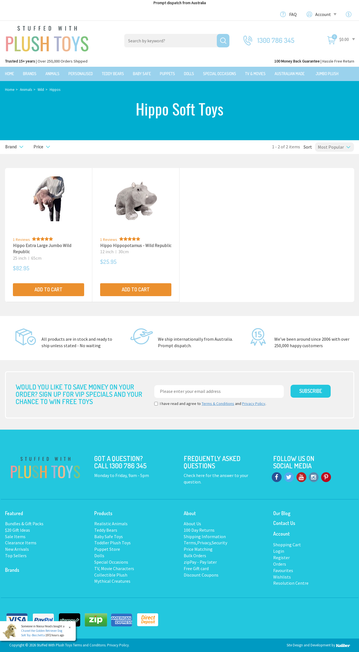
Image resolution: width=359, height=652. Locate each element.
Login (278, 551)
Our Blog (281, 513)
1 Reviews (21, 239)
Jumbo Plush (327, 73)
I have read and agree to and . (210, 403)
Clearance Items (20, 542)
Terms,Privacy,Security (205, 542)
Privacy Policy (253, 403)
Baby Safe (142, 73)
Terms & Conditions (218, 403)
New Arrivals (17, 549)
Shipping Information (205, 536)
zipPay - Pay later (200, 562)
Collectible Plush (110, 574)
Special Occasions (219, 73)
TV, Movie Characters (114, 568)
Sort (306, 146)
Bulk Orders (195, 555)
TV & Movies (255, 73)
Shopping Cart (287, 544)
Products (103, 513)
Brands (29, 73)
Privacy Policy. (118, 644)
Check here (195, 475)
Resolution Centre (291, 583)
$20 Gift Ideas (17, 530)
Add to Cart (48, 289)
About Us (192, 523)
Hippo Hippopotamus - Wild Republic (135, 245)
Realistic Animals (111, 523)
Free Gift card (196, 568)
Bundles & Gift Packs (24, 523)
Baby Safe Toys (108, 536)
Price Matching (198, 549)
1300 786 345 (275, 40)
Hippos (55, 89)
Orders (279, 563)
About (190, 513)
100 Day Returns (199, 530)
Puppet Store (107, 549)
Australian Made (290, 73)
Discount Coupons (201, 574)
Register (281, 557)
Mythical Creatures (112, 581)
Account (325, 14)
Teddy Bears (113, 73)
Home (9, 73)
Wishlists (282, 576)
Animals (52, 73)
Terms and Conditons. (90, 644)
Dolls (189, 73)
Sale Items (15, 536)
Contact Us (284, 523)
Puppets (167, 73)
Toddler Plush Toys (112, 542)
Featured (14, 513)
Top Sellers (16, 555)
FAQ (293, 14)
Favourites (283, 570)
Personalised (80, 73)
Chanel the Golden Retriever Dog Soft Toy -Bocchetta (41, 633)
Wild (41, 89)
